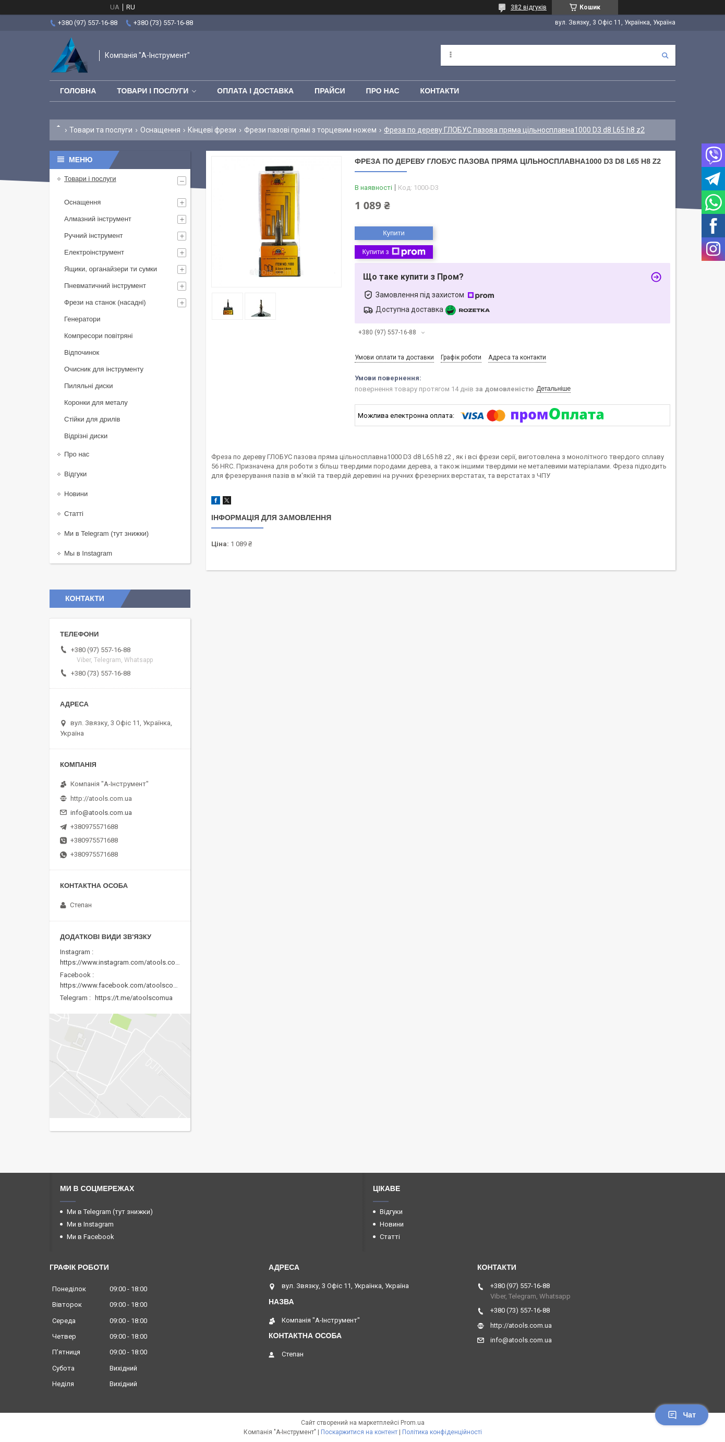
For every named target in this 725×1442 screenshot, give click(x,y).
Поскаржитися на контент (359, 1432)
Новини (76, 494)
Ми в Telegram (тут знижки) (106, 533)
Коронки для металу (96, 402)
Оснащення (160, 130)
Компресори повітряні (98, 336)
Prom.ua (413, 1422)
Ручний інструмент (93, 235)
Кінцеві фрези (212, 130)
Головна (78, 91)
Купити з (393, 252)
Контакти (440, 91)
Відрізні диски (85, 436)
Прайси (330, 91)
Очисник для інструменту (103, 369)
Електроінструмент (94, 252)
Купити (394, 233)
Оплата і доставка (255, 91)
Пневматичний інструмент (105, 286)
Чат (682, 1415)
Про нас (383, 91)
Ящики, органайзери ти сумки (110, 269)
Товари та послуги (100, 130)
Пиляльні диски (88, 386)
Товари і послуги (152, 91)
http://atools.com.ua (101, 798)
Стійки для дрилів (92, 419)
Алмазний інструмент (97, 219)
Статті (73, 514)
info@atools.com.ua (101, 812)
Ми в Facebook (90, 1237)
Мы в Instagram (88, 553)
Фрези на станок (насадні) (105, 302)
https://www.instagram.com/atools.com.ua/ (126, 962)
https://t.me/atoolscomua (134, 998)
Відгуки (75, 474)
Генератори (82, 319)
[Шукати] (665, 55)
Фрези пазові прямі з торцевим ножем (310, 130)
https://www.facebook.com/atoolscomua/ (124, 985)
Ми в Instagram (90, 1224)
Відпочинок (81, 352)
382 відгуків (529, 7)
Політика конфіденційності (442, 1432)
